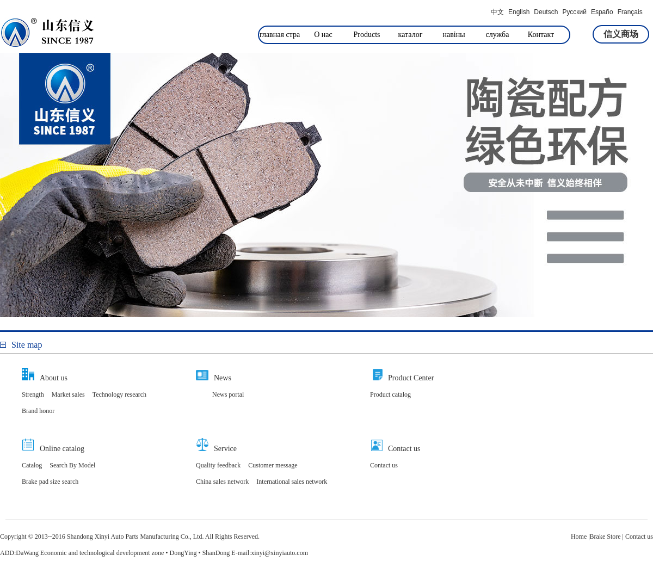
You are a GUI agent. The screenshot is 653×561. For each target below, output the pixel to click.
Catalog (32, 465)
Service (225, 449)
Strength (33, 394)
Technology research (119, 394)
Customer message (272, 465)
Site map (21, 344)
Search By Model (72, 465)
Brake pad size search (50, 481)
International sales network (291, 481)
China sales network (222, 481)
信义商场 (620, 34)
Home (579, 536)
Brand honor (38, 411)
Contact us (404, 449)
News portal (228, 394)
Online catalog (62, 449)
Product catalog (390, 394)
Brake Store (605, 536)
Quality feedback (218, 465)
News (222, 378)
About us (53, 378)
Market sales (68, 394)
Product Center (411, 378)
